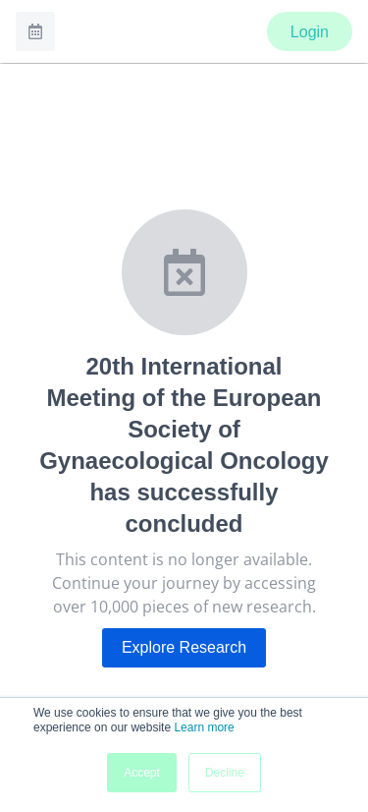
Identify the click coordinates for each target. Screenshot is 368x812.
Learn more (204, 727)
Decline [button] (224, 773)
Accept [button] (142, 773)
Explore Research (184, 647)
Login (309, 32)
